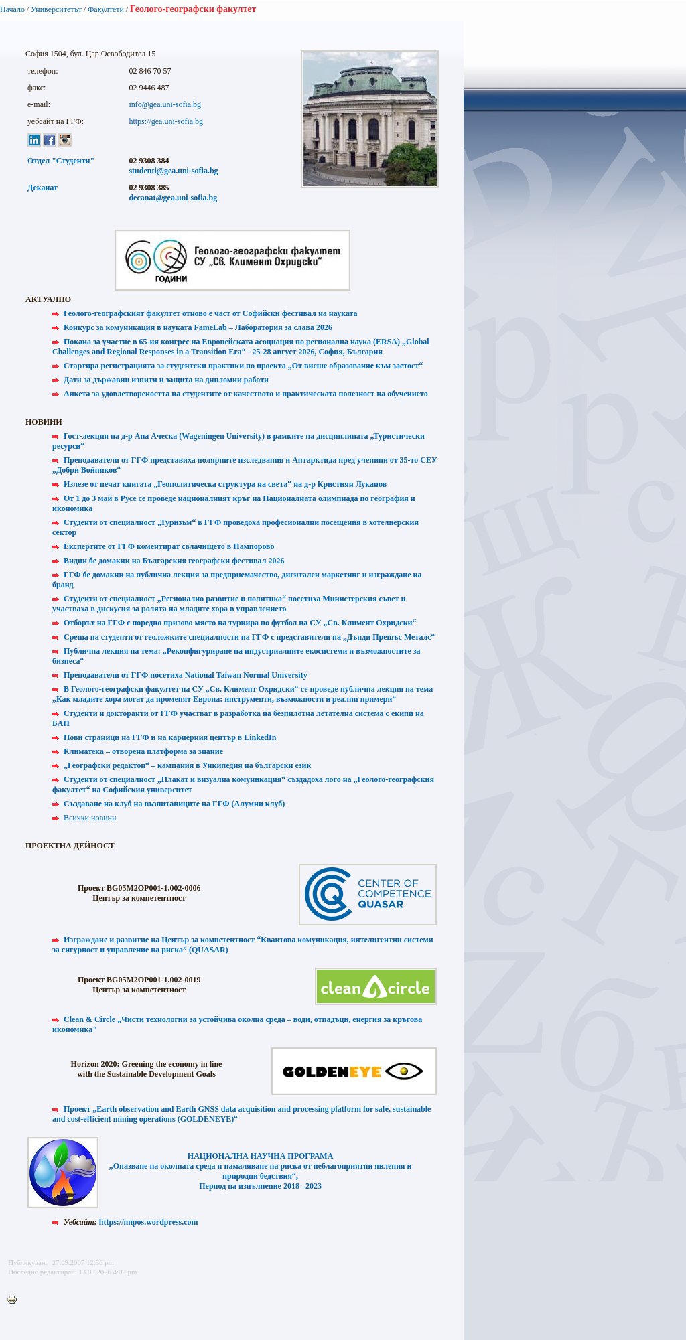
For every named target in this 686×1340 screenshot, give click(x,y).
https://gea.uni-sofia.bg (166, 121)
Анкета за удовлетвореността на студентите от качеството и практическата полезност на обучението (246, 393)
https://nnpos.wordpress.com (148, 1222)
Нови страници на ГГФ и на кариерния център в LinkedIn (170, 737)
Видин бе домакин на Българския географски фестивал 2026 (174, 560)
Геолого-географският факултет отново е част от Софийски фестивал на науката (211, 313)
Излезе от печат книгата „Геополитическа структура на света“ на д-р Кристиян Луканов (225, 484)
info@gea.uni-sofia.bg (165, 104)
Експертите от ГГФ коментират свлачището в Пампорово (169, 546)
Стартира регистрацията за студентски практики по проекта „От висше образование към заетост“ (243, 365)
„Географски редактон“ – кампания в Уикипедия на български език (187, 765)
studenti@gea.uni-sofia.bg (173, 170)
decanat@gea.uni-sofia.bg (173, 197)
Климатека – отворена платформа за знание (143, 751)
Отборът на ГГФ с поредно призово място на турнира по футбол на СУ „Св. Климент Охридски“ (240, 622)
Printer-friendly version (15, 1300)
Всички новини (90, 817)
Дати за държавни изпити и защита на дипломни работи (166, 379)
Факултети (106, 9)
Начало (12, 9)
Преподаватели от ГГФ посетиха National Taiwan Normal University (185, 675)
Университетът (56, 9)
